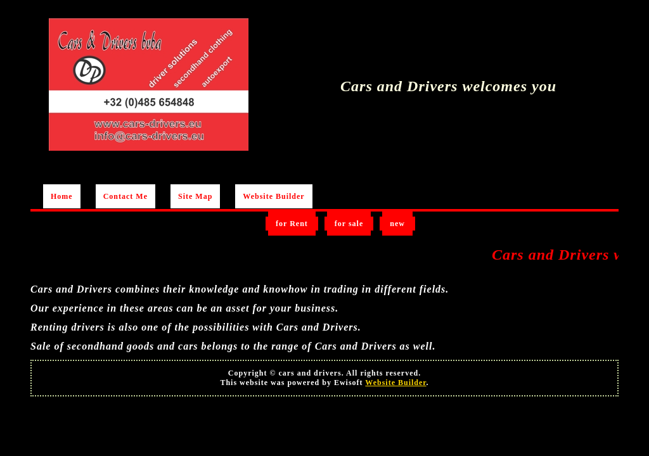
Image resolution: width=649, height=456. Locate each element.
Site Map (195, 196)
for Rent (292, 223)
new (397, 223)
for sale (349, 223)
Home (62, 196)
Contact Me (125, 196)
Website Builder (273, 196)
